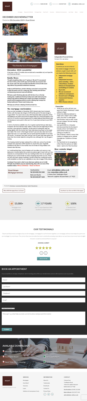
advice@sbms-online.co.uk (78, 4)
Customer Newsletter (21, 186)
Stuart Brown (30, 20)
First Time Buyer (11, 357)
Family (29, 186)
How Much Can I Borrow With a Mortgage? (72, 190)
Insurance (52, 12)
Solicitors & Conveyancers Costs (31, 391)
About (76, 12)
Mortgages (20, 12)
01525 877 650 (62, 4)
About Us (46, 380)
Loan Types (71, 12)
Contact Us (46, 388)
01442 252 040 (43, 4)
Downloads (46, 385)
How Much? (45, 12)
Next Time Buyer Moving (14, 362)
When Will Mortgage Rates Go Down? (14, 190)
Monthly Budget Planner (14, 351)
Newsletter (34, 186)
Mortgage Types (38, 12)
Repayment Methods (28, 12)
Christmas (12, 186)
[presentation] (41, 253)
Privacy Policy (47, 391)
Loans (24, 388)
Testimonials (47, 383)
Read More (43, 258)
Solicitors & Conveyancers (61, 12)
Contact (81, 12)
